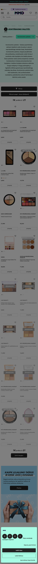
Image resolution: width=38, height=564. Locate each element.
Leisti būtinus (19, 555)
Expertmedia (31, 560)
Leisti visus (19, 550)
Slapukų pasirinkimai (30, 545)
